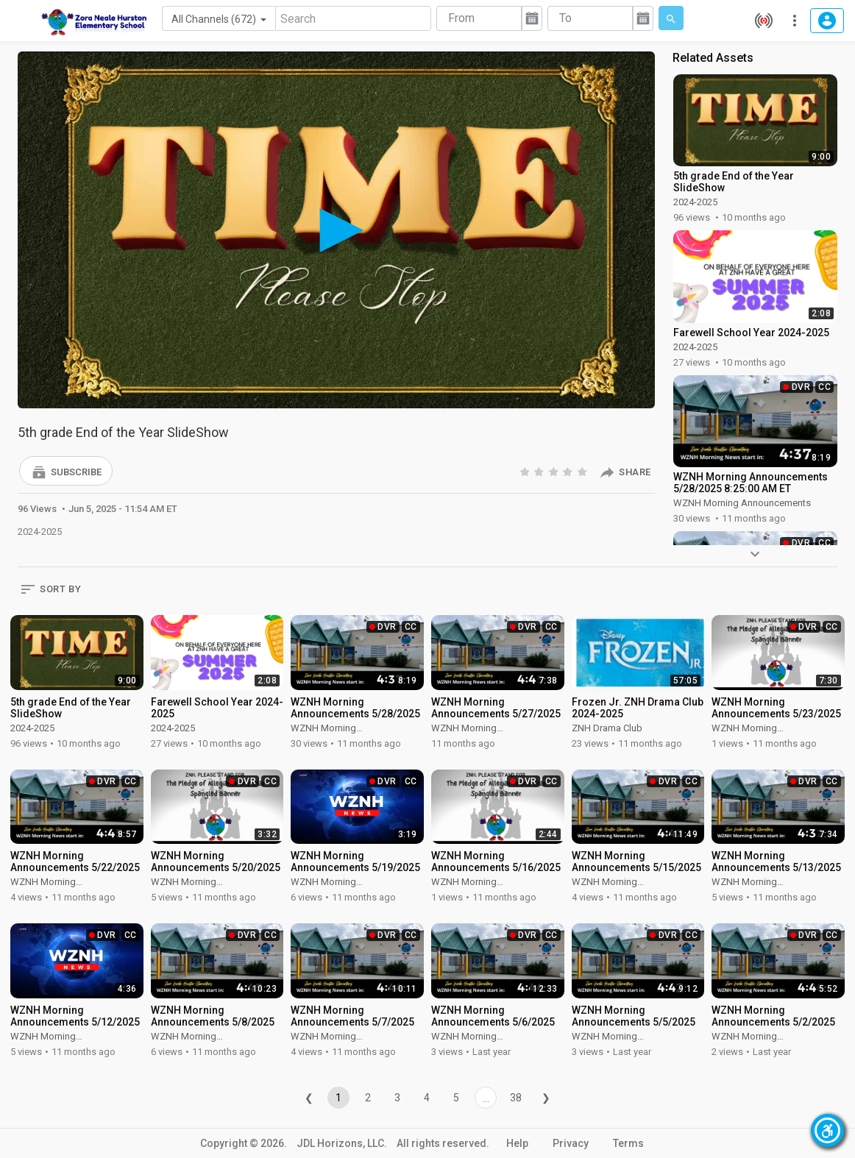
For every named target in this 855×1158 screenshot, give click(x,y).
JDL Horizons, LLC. (342, 1143)
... (486, 1098)
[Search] (353, 18)
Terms (628, 1143)
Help (517, 1143)
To (565, 18)
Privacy (571, 1143)
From (461, 18)
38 (516, 1098)
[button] (66, 471)
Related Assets (713, 58)
